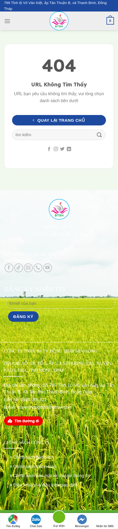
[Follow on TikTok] (18, 267)
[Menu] (7, 21)
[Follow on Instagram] (56, 149)
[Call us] (38, 267)
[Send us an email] (28, 267)
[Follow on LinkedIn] (69, 149)
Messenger (82, 521)
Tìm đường (13, 521)
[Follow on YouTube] (47, 267)
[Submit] (99, 135)
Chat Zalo (36, 521)
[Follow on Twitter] (62, 149)
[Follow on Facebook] (49, 149)
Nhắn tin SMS (105, 521)
